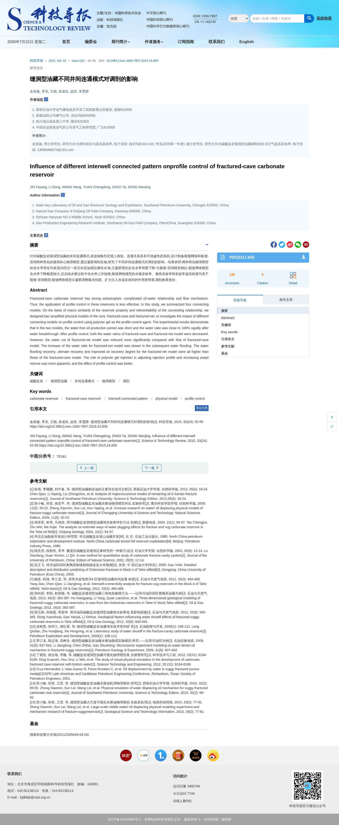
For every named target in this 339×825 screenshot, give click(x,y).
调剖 (126, 381)
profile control (195, 398)
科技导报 (36, 61)
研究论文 (36, 68)
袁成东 (63, 91)
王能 (53, 91)
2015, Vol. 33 (57, 61)
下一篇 (152, 468)
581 (189, 801)
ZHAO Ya (119, 187)
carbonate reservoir (44, 398)
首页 (66, 42)
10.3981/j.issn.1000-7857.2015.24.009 (132, 61)
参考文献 (227, 346)
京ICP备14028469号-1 (124, 819)
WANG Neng (71, 187)
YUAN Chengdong (96, 187)
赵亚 (73, 91)
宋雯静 (84, 91)
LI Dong (54, 187)
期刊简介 (121, 42)
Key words (229, 332)
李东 (45, 91)
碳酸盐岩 (36, 381)
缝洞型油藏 (59, 381)
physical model (167, 398)
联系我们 (217, 42)
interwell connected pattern (128, 398)
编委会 (91, 42)
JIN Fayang (38, 187)
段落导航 (240, 300)
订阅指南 (186, 42)
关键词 (226, 325)
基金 (224, 353)
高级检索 (324, 18)
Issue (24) (78, 61)
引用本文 (227, 339)
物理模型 (108, 381)
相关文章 (286, 300)
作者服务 (154, 42)
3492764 (193, 786)
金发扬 (35, 91)
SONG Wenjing (139, 187)
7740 (191, 793)
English (246, 42)
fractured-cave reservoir (83, 398)
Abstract (228, 318)
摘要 (224, 311)
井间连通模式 (84, 381)
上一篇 (87, 468)
